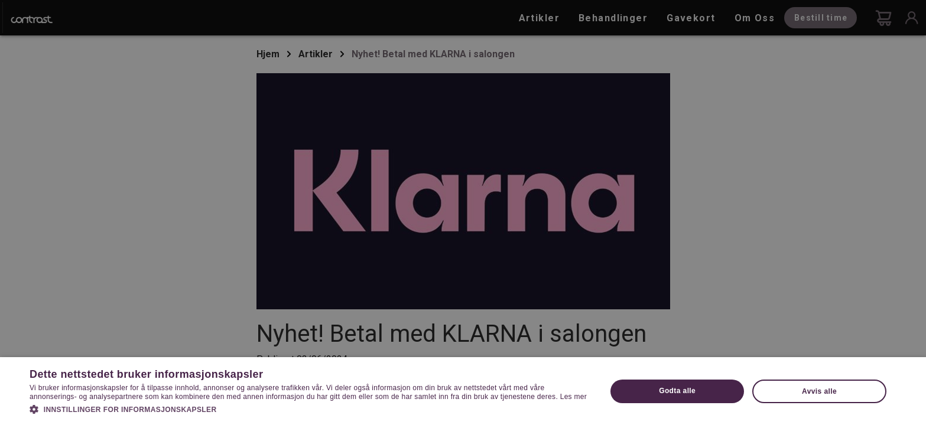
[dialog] (463, 212)
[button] (309, 408)
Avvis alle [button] (819, 391)
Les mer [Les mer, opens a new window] (573, 397)
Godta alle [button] (677, 391)
